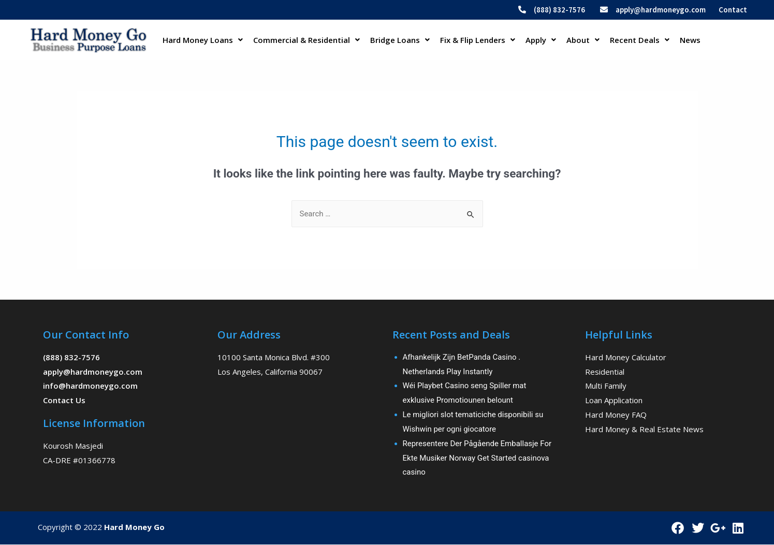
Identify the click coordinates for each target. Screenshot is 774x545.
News (690, 40)
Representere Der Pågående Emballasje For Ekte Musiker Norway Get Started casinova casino (477, 458)
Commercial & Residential (306, 40)
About (583, 40)
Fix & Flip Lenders (477, 40)
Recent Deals (639, 40)
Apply (540, 40)
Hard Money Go (134, 527)
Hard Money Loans (203, 40)
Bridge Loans (400, 40)
